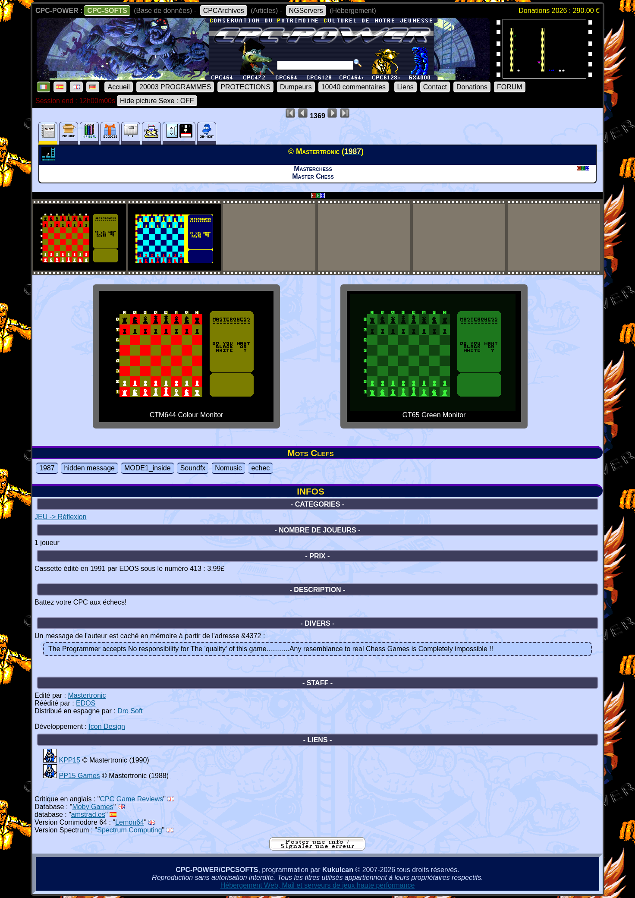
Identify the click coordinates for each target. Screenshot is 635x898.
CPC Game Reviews (131, 799)
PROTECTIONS (245, 87)
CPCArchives (223, 10)
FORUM (509, 87)
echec (260, 468)
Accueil (118, 87)
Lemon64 (129, 822)
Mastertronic (87, 695)
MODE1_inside (147, 468)
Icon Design (106, 726)
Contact (435, 87)
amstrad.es (88, 814)
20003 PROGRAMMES (175, 87)
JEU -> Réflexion (61, 516)
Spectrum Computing (129, 830)
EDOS (85, 703)
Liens (405, 87)
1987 (47, 468)
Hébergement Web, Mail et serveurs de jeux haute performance (317, 885)
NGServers (306, 10)
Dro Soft (130, 711)
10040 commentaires (353, 87)
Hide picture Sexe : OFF (157, 100)
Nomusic (228, 468)
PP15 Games (79, 775)
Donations (471, 87)
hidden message (89, 468)
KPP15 (69, 760)
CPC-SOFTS (107, 10)
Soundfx (193, 468)
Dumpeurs (296, 87)
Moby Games (92, 806)
